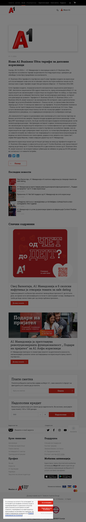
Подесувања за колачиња (47, 509)
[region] (28, 509)
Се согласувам (46, 502)
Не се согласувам (46, 513)
